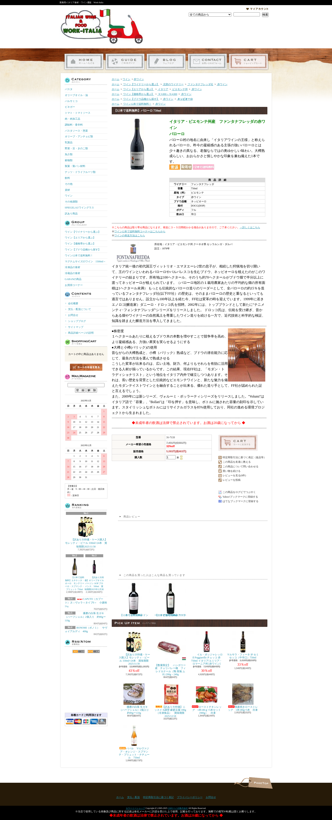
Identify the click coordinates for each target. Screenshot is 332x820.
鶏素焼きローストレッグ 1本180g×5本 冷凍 (243, 697)
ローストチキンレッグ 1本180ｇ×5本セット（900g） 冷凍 (207, 699)
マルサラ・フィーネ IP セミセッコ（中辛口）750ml (242, 645)
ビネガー (70, 106)
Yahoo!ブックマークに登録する (240, 496)
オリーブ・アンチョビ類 (79, 136)
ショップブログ (166, 62)
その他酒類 (71, 201)
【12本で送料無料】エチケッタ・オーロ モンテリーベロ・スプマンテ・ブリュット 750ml (74, 574)
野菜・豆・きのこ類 (76, 148)
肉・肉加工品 (72, 118)
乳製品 (68, 142)
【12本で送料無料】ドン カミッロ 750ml (134, 600)
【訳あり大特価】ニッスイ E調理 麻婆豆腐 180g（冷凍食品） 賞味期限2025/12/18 (170, 701)
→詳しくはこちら (250, 227)
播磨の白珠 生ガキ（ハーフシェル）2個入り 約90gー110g (85, 617)
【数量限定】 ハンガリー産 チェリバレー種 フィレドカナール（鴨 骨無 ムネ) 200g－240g (170, 653)
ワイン (68, 195)
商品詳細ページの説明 (81, 332)
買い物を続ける (232, 471)
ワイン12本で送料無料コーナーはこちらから (139, 231)
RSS (78, 651)
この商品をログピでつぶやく (239, 492)
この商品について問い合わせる (240, 466)
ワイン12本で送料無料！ (79, 255)
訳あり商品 (71, 213)
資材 (67, 189)
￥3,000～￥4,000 (167, 94)
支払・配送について (125, 62)
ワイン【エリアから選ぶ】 (80, 237)
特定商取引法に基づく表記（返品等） (244, 457)
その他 (68, 183)
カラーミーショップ (135, 808)
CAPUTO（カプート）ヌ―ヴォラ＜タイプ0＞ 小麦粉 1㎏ (87, 602)
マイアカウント (257, 9)
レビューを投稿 (232, 479)
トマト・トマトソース (77, 112)
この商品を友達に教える (237, 461)
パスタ (68, 89)
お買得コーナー (74, 285)
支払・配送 (133, 797)
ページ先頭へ (260, 783)
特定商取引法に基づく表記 (158, 797)
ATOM (94, 651)
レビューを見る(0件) (234, 475)
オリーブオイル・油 (76, 95)
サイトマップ (75, 327)
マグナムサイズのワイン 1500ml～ (85, 261)
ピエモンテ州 (180, 89)
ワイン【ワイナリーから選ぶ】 (83, 231)
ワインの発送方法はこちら (129, 235)
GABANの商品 (73, 279)
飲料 (67, 178)
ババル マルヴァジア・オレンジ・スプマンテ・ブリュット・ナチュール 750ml (134, 742)
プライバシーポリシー (190, 797)
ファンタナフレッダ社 (200, 84)
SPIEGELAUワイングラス (79, 207)
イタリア (162, 89)
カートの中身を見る (86, 367)
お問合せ (207, 62)
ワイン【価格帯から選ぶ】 (80, 243)
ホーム (83, 62)
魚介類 (68, 154)
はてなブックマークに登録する (240, 501)
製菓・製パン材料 (75, 166)
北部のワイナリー (173, 84)
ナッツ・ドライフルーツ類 (80, 172)
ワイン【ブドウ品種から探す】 (83, 249)
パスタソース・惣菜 (76, 130)
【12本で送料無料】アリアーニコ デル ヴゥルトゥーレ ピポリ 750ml (170, 600)
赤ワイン (139, 79)
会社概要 (73, 303)
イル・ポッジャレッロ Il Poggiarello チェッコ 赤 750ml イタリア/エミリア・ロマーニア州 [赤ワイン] (207, 648)
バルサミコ (71, 101)
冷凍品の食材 (72, 267)
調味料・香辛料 (74, 124)
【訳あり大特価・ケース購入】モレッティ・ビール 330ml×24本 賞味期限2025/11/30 (86, 532)
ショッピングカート (248, 62)
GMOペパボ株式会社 (178, 808)
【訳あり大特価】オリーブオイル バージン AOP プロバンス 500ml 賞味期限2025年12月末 (94, 574)
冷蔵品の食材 (72, 273)
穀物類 (68, 160)
